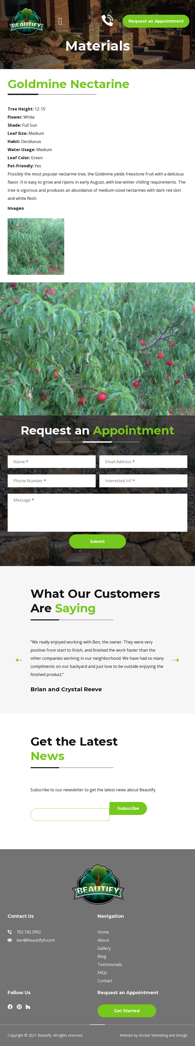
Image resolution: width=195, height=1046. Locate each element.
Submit (97, 541)
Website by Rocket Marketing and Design (153, 1035)
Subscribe (128, 808)
